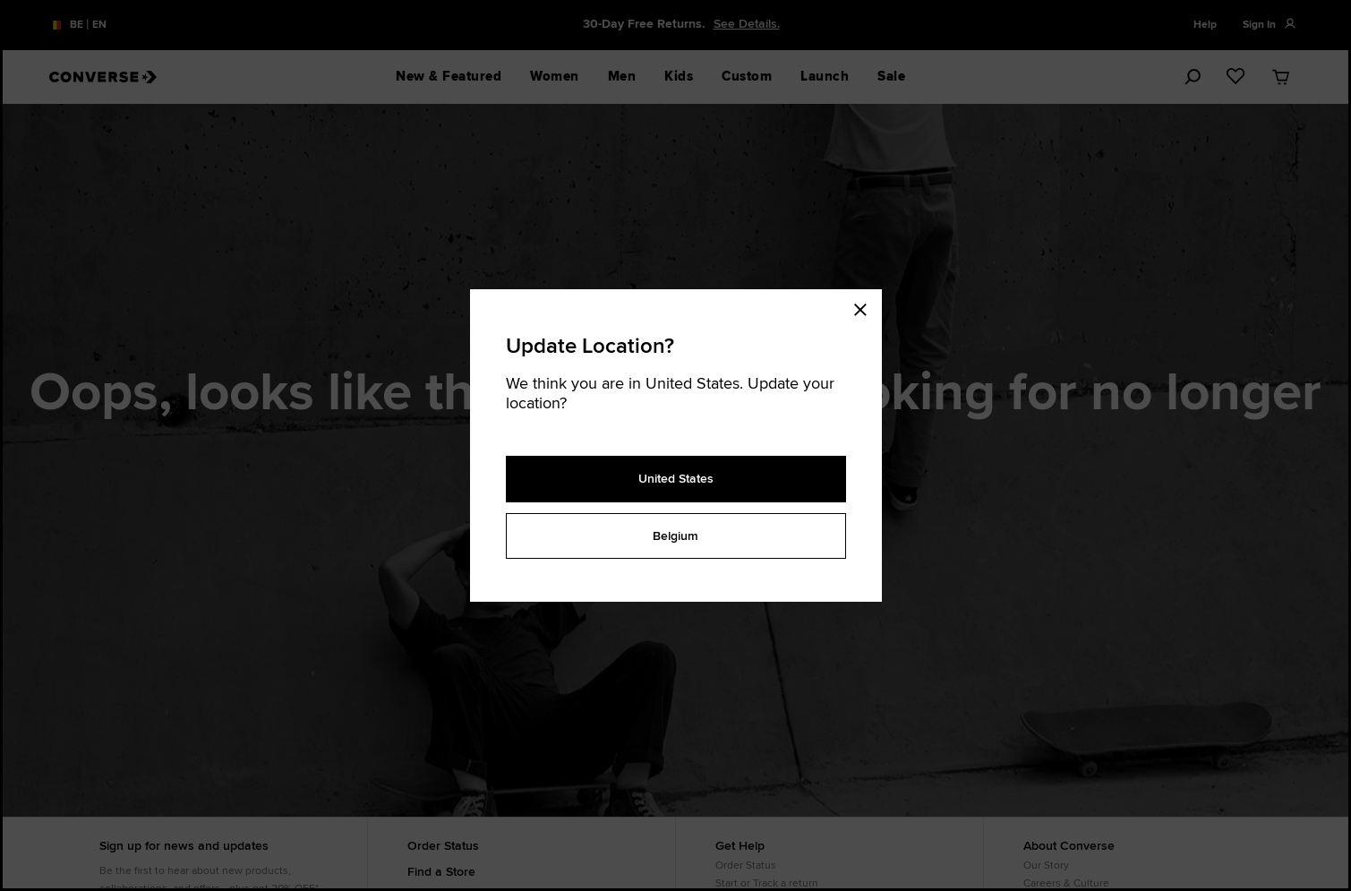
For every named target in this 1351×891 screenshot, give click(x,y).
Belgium (675, 535)
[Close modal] (866, 307)
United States (676, 478)
